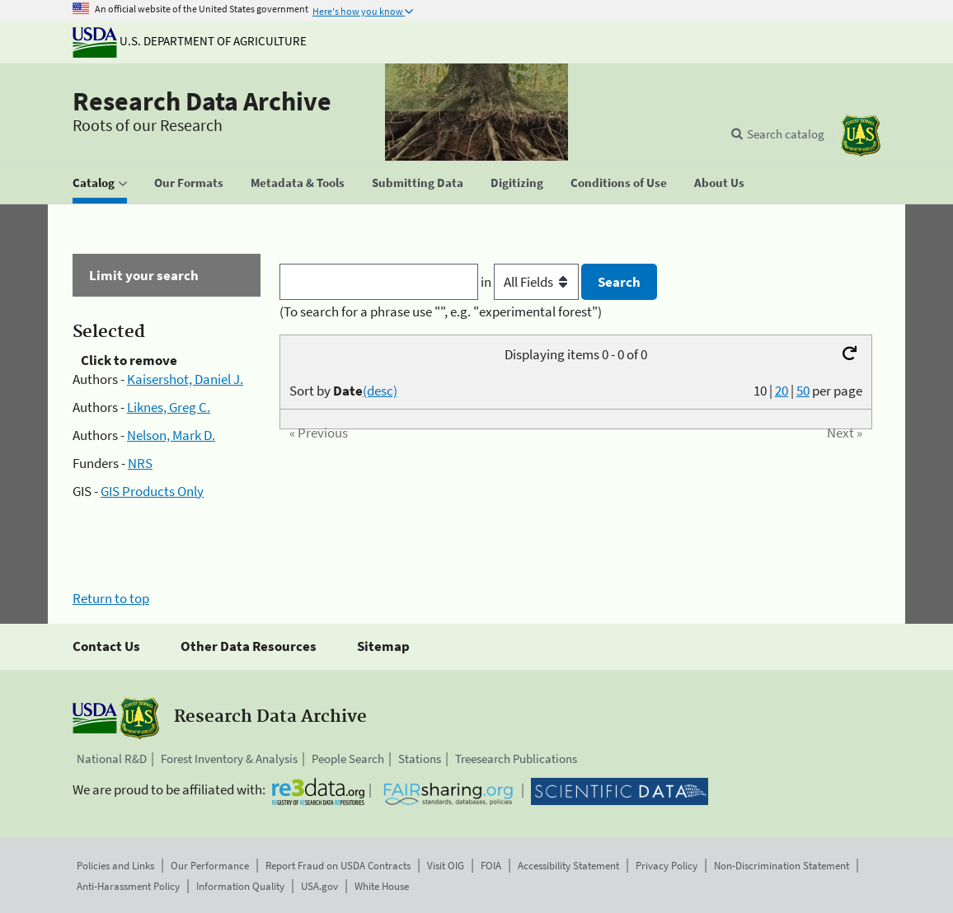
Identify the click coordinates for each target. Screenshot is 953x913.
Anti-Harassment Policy (128, 886)
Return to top (111, 598)
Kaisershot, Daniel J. (185, 379)
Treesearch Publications (516, 758)
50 (803, 391)
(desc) (380, 391)
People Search (348, 758)
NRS (140, 463)
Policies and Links (115, 866)
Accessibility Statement (568, 866)
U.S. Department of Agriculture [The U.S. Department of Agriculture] (190, 41)
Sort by (343, 391)
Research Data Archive (202, 101)
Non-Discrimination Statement (781, 866)
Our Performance (210, 866)
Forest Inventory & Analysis (229, 758)
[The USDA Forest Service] (860, 136)
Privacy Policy (666, 866)
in (531, 282)
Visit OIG (445, 866)
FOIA (491, 866)
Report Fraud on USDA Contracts (338, 866)
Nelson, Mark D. (171, 435)
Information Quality (240, 886)
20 (781, 391)
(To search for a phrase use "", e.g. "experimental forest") (440, 311)
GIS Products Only (152, 491)
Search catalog (785, 134)
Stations (419, 758)
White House (381, 886)
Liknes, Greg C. (168, 407)
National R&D (112, 758)
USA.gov (319, 886)
